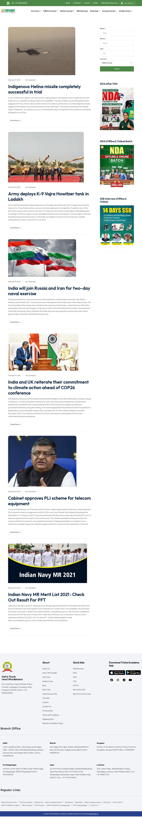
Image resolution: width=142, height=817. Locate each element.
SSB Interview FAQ (49, 694)
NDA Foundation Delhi (93, 803)
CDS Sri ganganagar (80, 806)
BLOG (68, 3)
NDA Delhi (78, 803)
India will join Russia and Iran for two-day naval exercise (49, 290)
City (102, 49)
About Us (46, 668)
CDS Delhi (106, 803)
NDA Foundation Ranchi (53, 803)
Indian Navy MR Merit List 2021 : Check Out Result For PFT (47, 596)
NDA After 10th (79, 689)
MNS (75, 677)
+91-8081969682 (21, 3)
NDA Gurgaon (27, 806)
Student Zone (125, 11)
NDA (75, 672)
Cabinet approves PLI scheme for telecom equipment (41, 500)
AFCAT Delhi (117, 803)
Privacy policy (47, 711)
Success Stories (109, 11)
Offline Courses (50, 11)
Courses (104, 59)
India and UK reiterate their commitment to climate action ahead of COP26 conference (49, 387)
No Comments (31, 80)
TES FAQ (46, 698)
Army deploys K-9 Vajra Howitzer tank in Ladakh (49, 196)
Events (87, 3)
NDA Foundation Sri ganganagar (58, 806)
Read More (15, 120)
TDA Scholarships (25, 803)
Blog (44, 685)
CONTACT (77, 3)
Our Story (36, 11)
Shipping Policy (48, 719)
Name (103, 28)
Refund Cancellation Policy (52, 724)
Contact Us (46, 707)
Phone (103, 39)
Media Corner (47, 681)
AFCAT (76, 685)
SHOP (95, 3)
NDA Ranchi (39, 803)
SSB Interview (82, 11)
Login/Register (127, 3)
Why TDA (46, 677)
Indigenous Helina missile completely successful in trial (45, 89)
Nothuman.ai (93, 814)
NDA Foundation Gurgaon (10, 806)
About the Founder (49, 672)
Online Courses (67, 11)
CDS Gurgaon (40, 806)
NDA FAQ (46, 689)
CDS (75, 681)
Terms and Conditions (50, 715)
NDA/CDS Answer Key (109, 3)
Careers (45, 702)
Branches (95, 11)
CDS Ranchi (69, 803)
